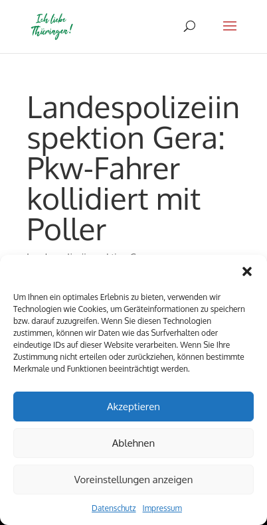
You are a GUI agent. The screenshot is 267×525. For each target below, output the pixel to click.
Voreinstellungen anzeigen (133, 479)
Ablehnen (133, 443)
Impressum (162, 508)
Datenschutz (113, 508)
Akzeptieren (133, 406)
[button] (247, 271)
